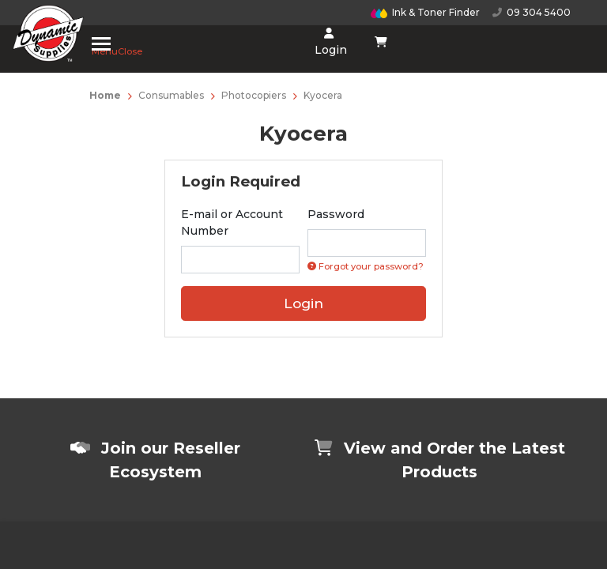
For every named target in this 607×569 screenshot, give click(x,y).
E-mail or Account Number (232, 222)
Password (335, 214)
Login (329, 42)
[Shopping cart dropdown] (381, 41)
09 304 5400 (531, 12)
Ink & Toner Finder (425, 12)
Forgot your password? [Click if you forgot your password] (365, 266)
